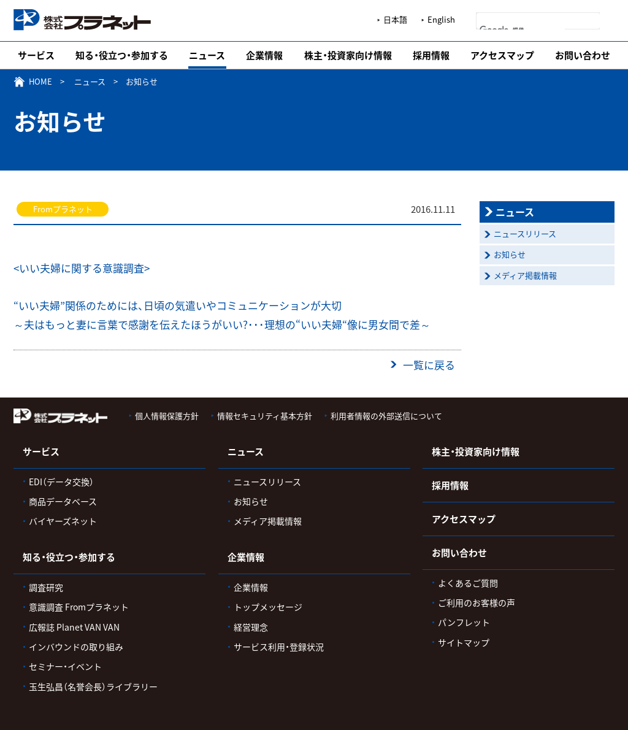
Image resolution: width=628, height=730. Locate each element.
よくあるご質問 (468, 583)
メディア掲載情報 (525, 275)
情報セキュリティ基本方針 (264, 415)
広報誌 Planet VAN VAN (74, 627)
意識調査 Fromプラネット (79, 607)
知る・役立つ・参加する (121, 55)
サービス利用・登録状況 (279, 646)
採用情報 (431, 55)
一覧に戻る (429, 364)
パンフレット (464, 622)
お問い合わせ (582, 55)
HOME (40, 81)
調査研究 (46, 587)
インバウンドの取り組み (76, 646)
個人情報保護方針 (167, 415)
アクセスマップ (502, 55)
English (441, 19)
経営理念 (251, 627)
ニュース (207, 55)
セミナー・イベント (65, 666)
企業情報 (264, 55)
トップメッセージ (268, 607)
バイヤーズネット (63, 521)
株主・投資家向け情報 (348, 55)
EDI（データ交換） (61, 481)
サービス (36, 55)
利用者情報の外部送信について (386, 415)
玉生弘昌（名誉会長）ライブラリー (93, 686)
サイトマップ (463, 642)
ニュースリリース (525, 233)
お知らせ (510, 254)
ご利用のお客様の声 (476, 602)
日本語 (395, 19)
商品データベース (63, 501)
